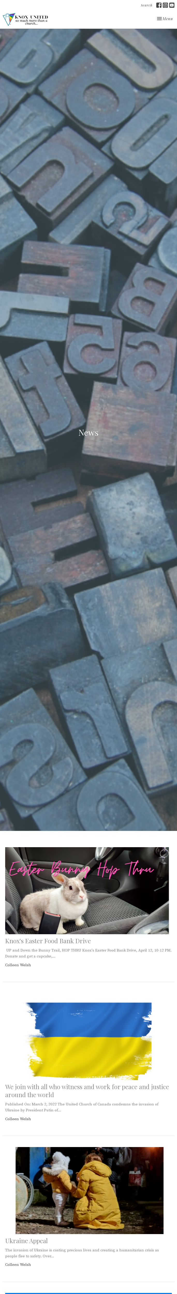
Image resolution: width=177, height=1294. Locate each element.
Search (146, 5)
